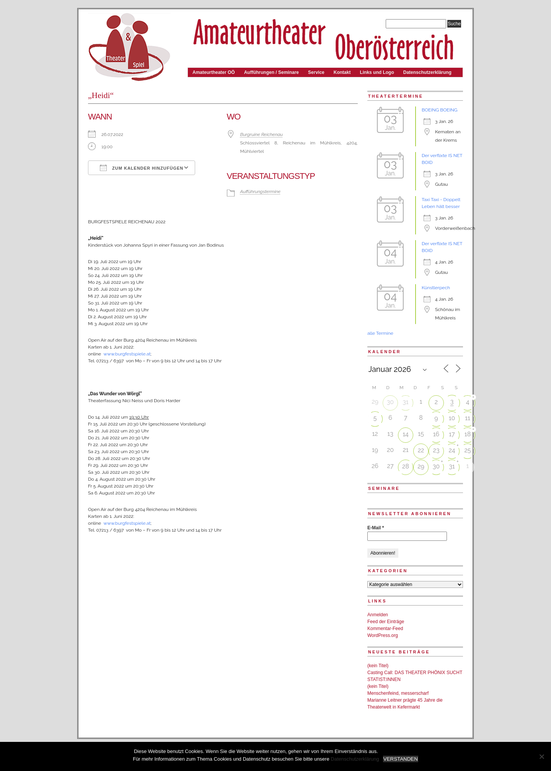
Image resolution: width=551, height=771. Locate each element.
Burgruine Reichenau (261, 134)
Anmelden (377, 614)
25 (467, 450)
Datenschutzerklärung (427, 72)
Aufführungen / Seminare (271, 72)
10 (452, 418)
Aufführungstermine (260, 191)
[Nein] (541, 756)
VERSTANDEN (400, 759)
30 (390, 402)
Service (316, 72)
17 (452, 434)
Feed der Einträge (385, 621)
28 (405, 466)
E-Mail (375, 527)
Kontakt (342, 72)
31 (405, 402)
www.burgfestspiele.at (126, 354)
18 (468, 434)
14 (406, 434)
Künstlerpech (436, 287)
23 (436, 450)
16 (436, 434)
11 (467, 418)
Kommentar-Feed (385, 628)
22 (421, 450)
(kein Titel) (377, 665)
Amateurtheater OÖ (213, 72)
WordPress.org (382, 635)
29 (420, 466)
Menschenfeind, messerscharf (398, 693)
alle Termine (380, 333)
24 (451, 450)
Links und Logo (377, 72)
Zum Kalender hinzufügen (141, 167)
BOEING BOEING (439, 110)
